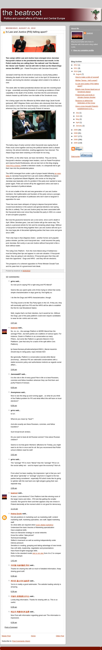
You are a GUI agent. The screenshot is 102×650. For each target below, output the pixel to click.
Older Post (60, 636)
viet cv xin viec (38, 553)
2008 (76, 133)
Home (33, 636)
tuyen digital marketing (44, 525)
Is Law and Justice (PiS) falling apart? (26, 32)
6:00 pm (14, 388)
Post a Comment (11, 627)
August (79, 74)
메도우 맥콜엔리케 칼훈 (20, 612)
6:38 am (14, 576)
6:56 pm (14, 406)
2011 (76, 68)
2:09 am (14, 488)
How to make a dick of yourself (87, 77)
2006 (76, 140)
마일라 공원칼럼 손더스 (20, 596)
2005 (76, 143)
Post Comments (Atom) (21, 641)
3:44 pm (14, 370)
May (78, 119)
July (77, 113)
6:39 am (14, 591)
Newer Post (6, 636)
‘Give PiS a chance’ (13, 166)
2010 (76, 71)
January (79, 126)
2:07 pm (14, 323)
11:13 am (14, 509)
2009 (76, 130)
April (78, 122)
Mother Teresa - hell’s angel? (86, 80)
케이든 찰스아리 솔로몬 (20, 581)
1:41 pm (14, 561)
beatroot (14, 328)
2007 (76, 136)
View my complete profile (83, 50)
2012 (76, 65)
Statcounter (75, 156)
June (78, 116)
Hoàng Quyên (16, 514)
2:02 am (14, 455)
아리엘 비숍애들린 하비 (20, 565)
